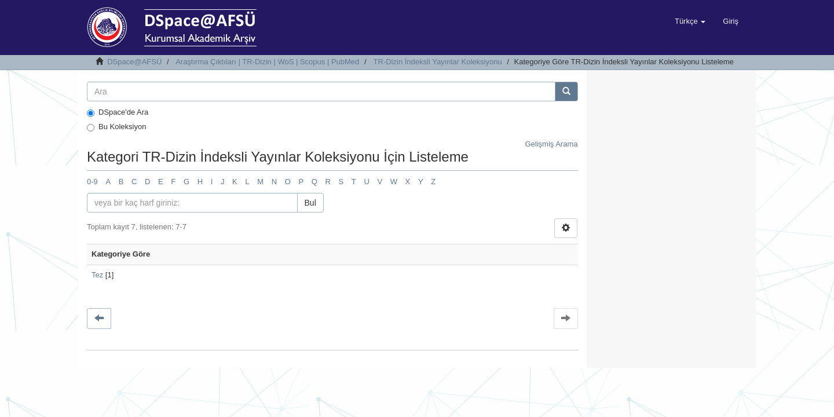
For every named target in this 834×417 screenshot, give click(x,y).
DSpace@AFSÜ (134, 61)
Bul (310, 202)
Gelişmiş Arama (551, 144)
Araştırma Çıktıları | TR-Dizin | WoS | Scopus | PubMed (267, 61)
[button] (690, 21)
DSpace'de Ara (117, 112)
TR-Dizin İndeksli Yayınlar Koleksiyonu (438, 61)
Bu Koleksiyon (116, 126)
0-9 (92, 181)
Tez (97, 274)
